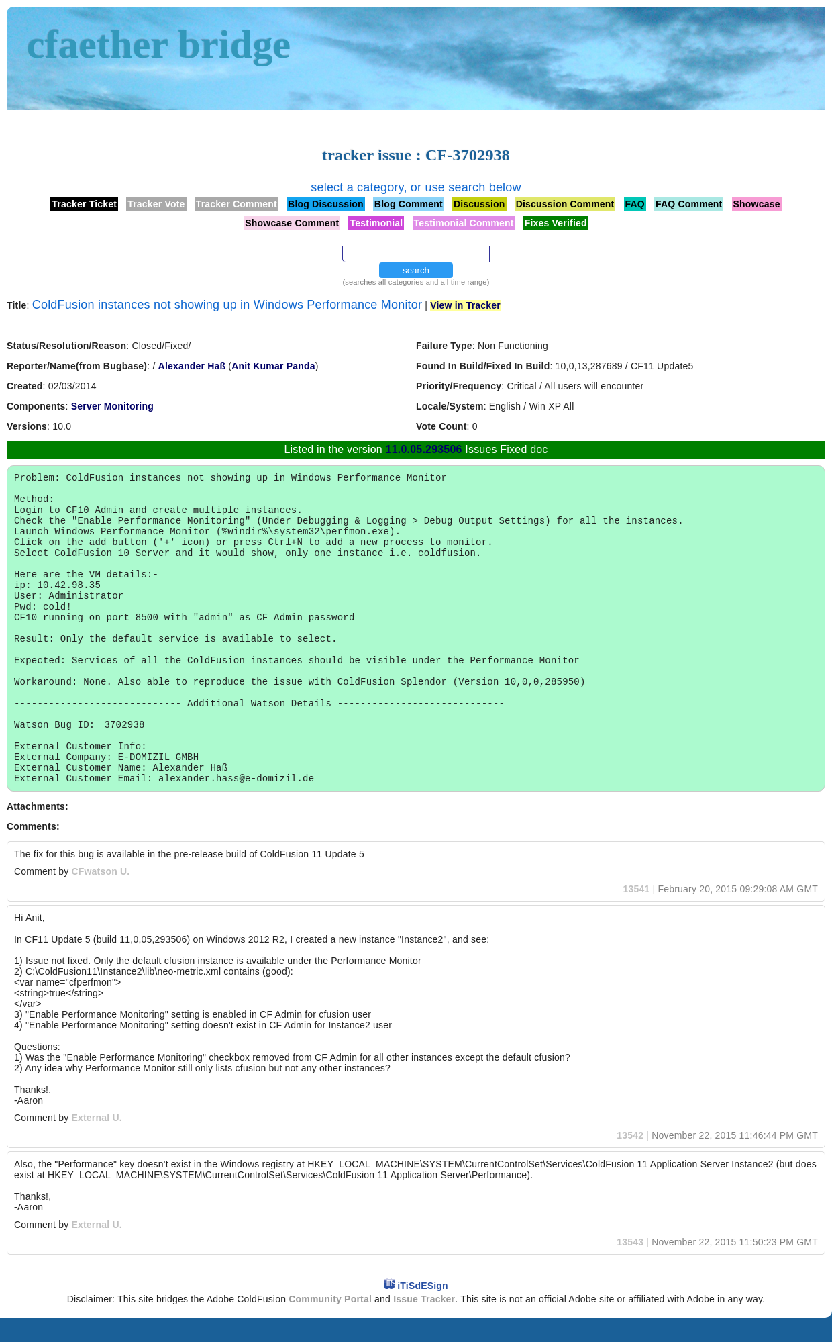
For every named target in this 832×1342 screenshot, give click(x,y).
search (416, 270)
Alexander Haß (192, 366)
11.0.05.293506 (424, 449)
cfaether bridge (159, 44)
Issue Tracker (424, 1323)
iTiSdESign (422, 1309)
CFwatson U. (100, 895)
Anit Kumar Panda (273, 366)
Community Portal (330, 1323)
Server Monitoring (112, 406)
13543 (630, 1266)
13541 (636, 913)
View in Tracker (465, 305)
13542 (630, 1159)
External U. (96, 1142)
